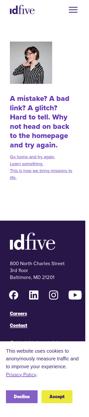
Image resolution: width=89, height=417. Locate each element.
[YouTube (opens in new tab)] (75, 295)
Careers (18, 313)
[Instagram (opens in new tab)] (53, 295)
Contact (18, 325)
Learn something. (26, 164)
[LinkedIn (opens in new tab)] (34, 295)
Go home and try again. (32, 157)
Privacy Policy (21, 374)
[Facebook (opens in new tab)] (14, 295)
